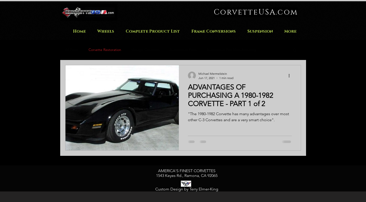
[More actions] (291, 76)
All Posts (72, 49)
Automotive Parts (183, 49)
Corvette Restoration (105, 49)
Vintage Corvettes (145, 49)
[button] (294, 50)
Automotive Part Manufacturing (231, 49)
